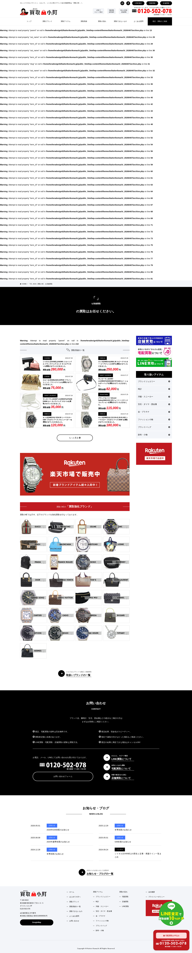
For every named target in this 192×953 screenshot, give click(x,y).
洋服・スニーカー (154, 397)
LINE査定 (138, 3)
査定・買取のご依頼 (160, 21)
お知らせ (52, 825)
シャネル (120, 849)
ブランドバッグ (154, 427)
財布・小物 (154, 435)
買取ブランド (47, 21)
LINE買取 (125, 906)
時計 (154, 389)
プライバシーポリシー (156, 897)
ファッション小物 (154, 419)
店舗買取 (166, 3)
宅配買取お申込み (171, 935)
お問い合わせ (74, 921)
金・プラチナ (154, 412)
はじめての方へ (75, 897)
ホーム (71, 892)
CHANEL (47, 358)
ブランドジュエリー (154, 381)
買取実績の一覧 (75, 906)
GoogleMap (36, 922)
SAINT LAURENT (105, 375)
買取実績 (84, 21)
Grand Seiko (104, 394)
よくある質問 (138, 21)
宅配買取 (152, 3)
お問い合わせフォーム (62, 776)
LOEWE (47, 376)
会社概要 (151, 892)
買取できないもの (120, 21)
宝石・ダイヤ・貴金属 (154, 404)
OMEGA (102, 358)
